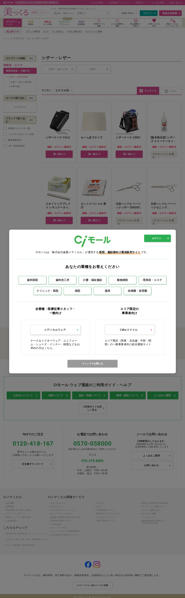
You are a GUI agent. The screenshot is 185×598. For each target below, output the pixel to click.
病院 (77, 290)
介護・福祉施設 (92, 280)
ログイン (156, 238)
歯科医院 (32, 280)
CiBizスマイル (129, 329)
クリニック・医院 (47, 290)
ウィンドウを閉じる (92, 363)
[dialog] (92, 301)
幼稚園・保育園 (137, 290)
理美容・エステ (152, 280)
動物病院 (122, 280)
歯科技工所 (62, 280)
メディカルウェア (55, 329)
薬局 (107, 290)
